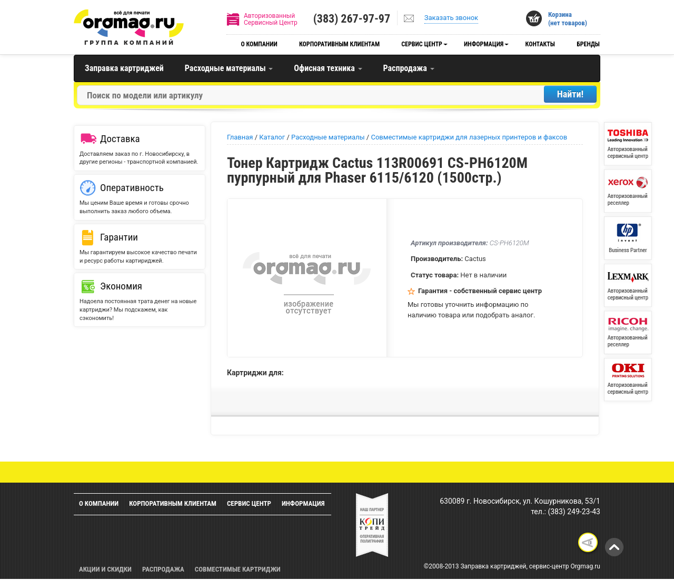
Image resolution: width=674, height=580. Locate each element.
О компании (259, 44)
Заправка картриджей (124, 68)
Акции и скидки (105, 569)
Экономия (121, 286)
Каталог (272, 137)
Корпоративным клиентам (339, 44)
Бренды (588, 44)
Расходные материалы (229, 68)
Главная (240, 137)
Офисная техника (328, 68)
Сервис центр (421, 44)
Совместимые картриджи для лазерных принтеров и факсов (469, 137)
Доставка (120, 139)
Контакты (540, 44)
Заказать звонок (451, 18)
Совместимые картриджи (238, 569)
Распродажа (408, 68)
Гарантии (119, 237)
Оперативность (132, 188)
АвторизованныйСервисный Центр (271, 19)
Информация (483, 44)
